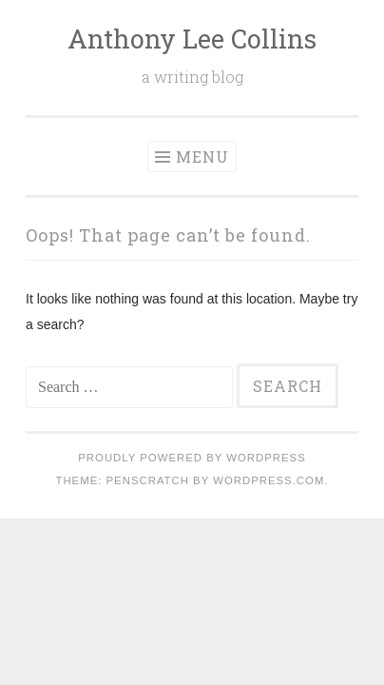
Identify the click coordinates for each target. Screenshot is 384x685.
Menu (202, 156)
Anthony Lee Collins (192, 38)
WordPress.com (268, 480)
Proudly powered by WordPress (191, 457)
